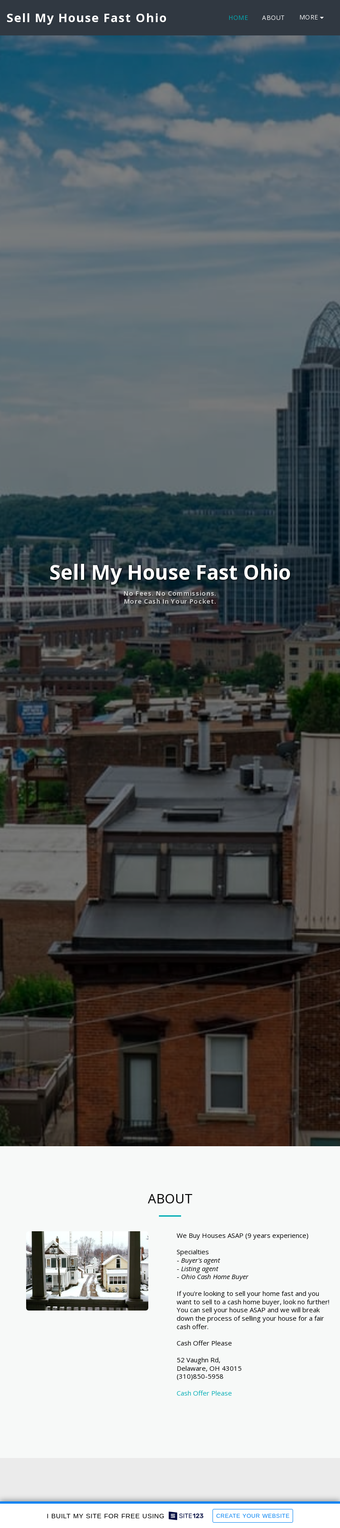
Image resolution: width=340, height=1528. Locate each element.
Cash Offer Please (204, 1392)
